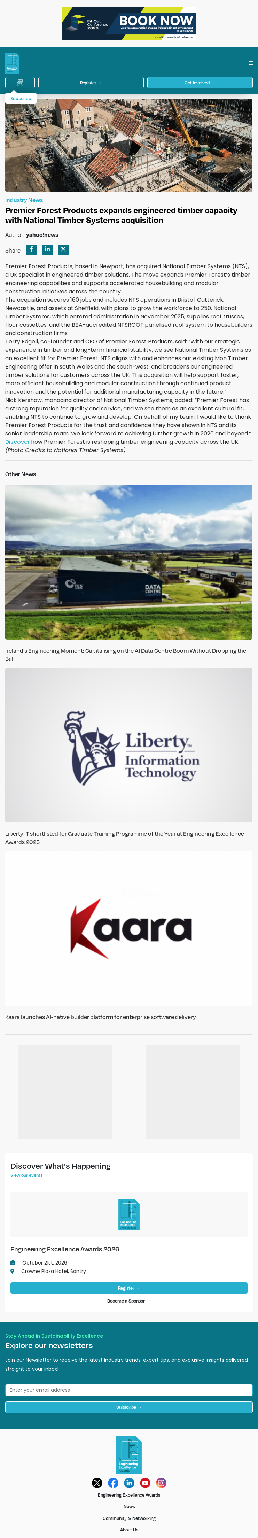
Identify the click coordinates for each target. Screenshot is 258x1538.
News (129, 1506)
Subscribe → (129, 1407)
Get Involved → (200, 82)
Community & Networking (129, 1518)
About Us (129, 1529)
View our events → (29, 1175)
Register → (91, 82)
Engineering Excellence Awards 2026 (64, 1249)
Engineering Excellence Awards (129, 1495)
